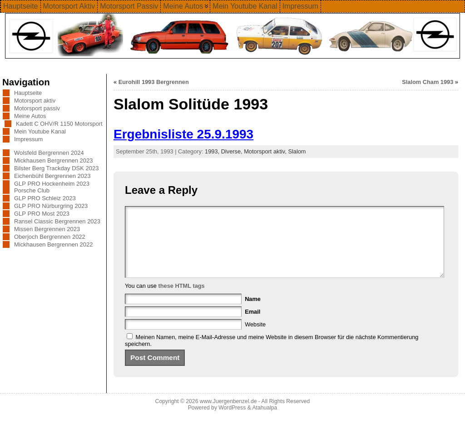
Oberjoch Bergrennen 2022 (49, 236)
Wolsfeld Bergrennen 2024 (49, 152)
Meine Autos (30, 116)
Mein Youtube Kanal (40, 131)
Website (255, 338)
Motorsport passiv (37, 108)
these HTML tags (181, 299)
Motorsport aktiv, (266, 151)
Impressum (28, 139)
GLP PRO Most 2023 (41, 213)
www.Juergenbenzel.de (228, 415)
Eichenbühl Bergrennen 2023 (52, 176)
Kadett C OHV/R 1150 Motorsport (59, 123)
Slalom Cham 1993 (427, 82)
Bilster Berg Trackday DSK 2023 (56, 168)
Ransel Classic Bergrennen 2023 (57, 221)
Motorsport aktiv (34, 100)
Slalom (297, 151)
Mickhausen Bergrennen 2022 (53, 244)
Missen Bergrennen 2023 (47, 229)
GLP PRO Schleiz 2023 (45, 198)
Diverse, (232, 151)
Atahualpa (264, 421)
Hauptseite (28, 92)
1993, (213, 151)
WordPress (232, 421)
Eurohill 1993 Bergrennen (154, 82)
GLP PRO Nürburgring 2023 (51, 205)
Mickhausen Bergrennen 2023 (53, 160)
